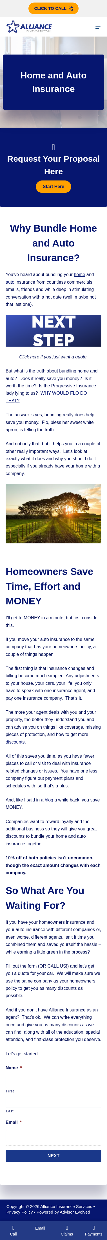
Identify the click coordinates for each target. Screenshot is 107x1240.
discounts (15, 742)
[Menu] (98, 26)
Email (14, 1122)
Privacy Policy (19, 1212)
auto (10, 282)
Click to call (53, 8)
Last (10, 1111)
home (79, 274)
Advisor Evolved (75, 1212)
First (10, 1091)
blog (49, 800)
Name (14, 1067)
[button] (53, 186)
